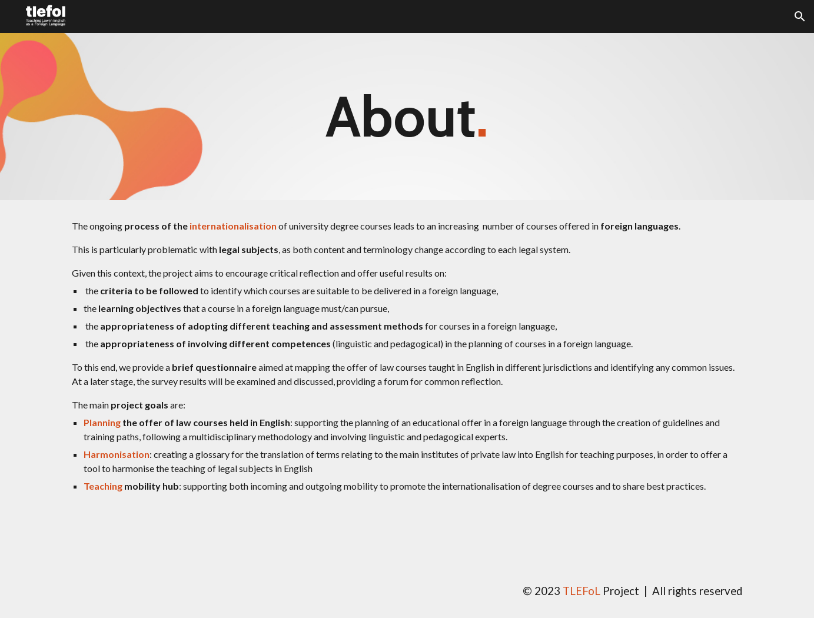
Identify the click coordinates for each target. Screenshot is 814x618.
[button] (800, 16)
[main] (407, 116)
